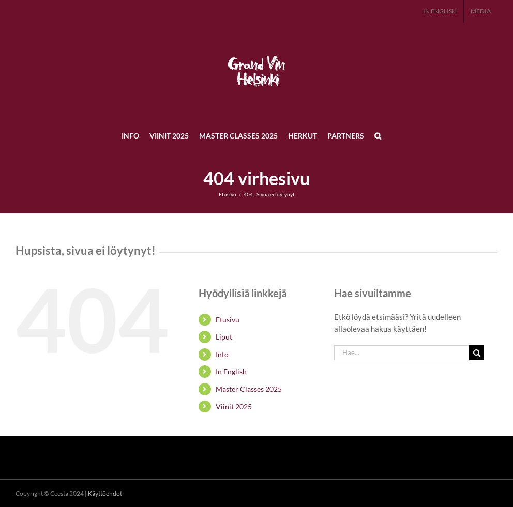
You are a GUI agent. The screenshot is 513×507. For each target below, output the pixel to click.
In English (231, 371)
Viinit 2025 (234, 406)
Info (222, 354)
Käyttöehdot (105, 493)
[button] (377, 135)
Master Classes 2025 (249, 389)
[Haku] (476, 352)
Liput (224, 336)
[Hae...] (402, 352)
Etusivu (227, 319)
